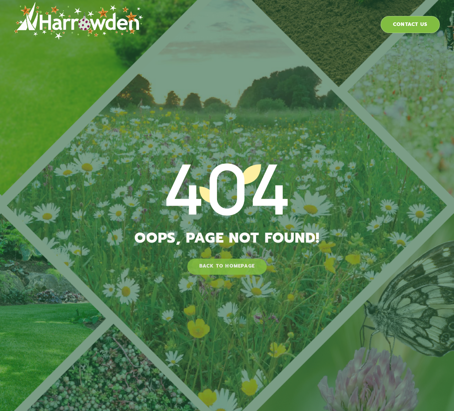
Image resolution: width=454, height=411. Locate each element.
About (356, 19)
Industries (249, 19)
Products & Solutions (179, 19)
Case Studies (306, 19)
